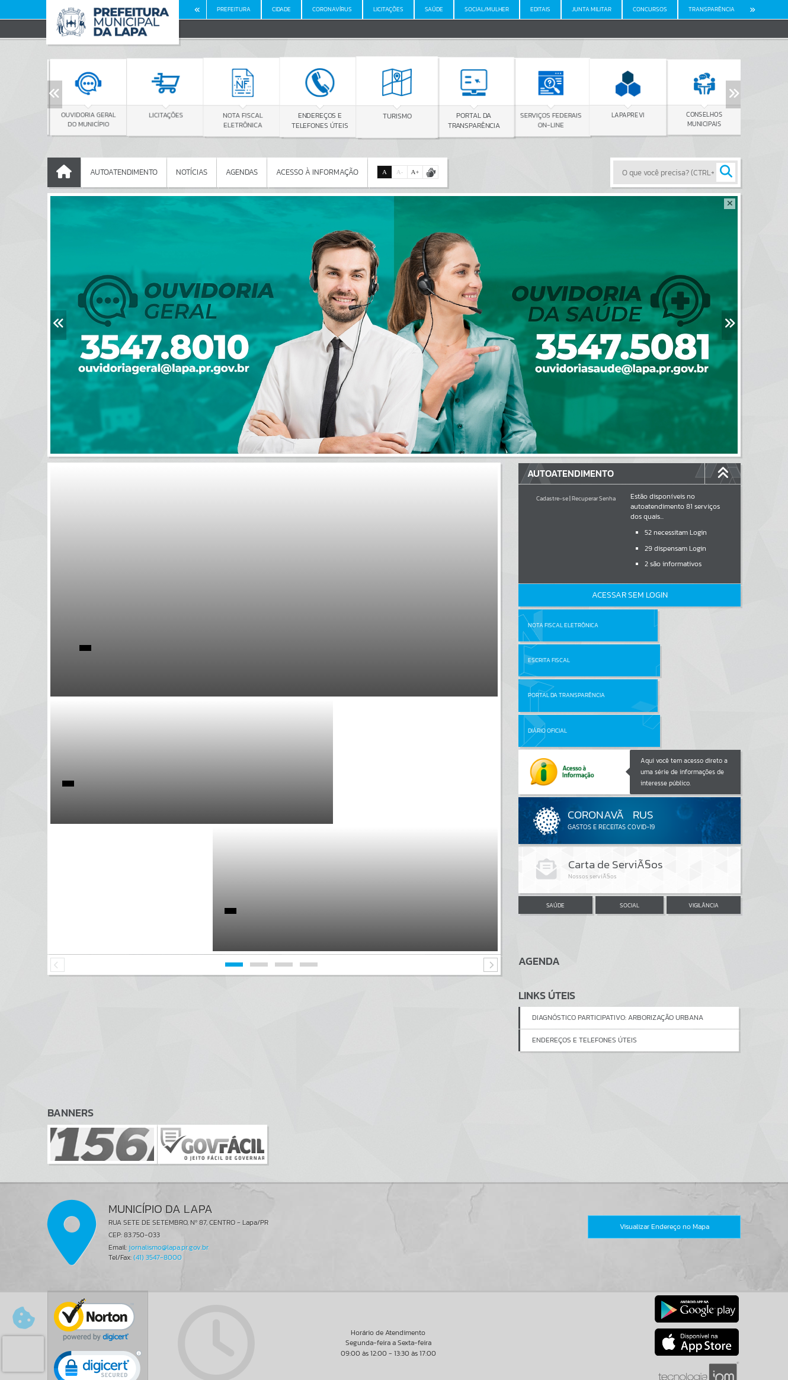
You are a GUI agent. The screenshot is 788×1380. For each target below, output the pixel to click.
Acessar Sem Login (630, 595)
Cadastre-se (552, 498)
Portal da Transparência (566, 660)
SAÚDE (555, 834)
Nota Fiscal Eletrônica (563, 625)
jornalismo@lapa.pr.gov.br (169, 1180)
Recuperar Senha (594, 498)
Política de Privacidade (394, 1368)
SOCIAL (629, 834)
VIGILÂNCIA (703, 834)
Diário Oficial (658, 660)
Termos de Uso (394, 1359)
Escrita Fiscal (660, 625)
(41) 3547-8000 (157, 1190)
